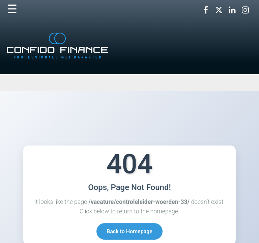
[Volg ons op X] (219, 10)
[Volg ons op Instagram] (245, 10)
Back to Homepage (129, 231)
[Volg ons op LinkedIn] (232, 10)
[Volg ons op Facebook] (206, 10)
